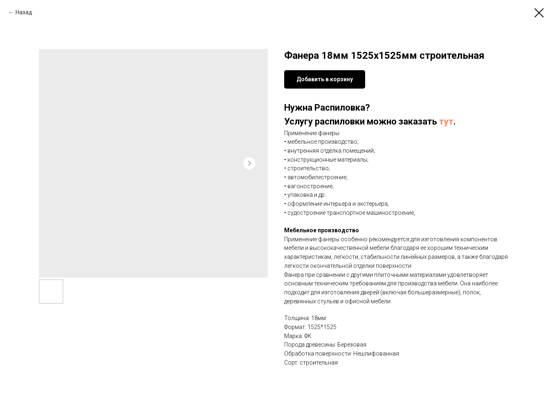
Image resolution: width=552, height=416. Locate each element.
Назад (24, 12)
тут (446, 121)
